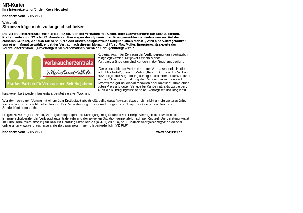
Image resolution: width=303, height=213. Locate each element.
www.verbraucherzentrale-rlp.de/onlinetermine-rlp (55, 125)
